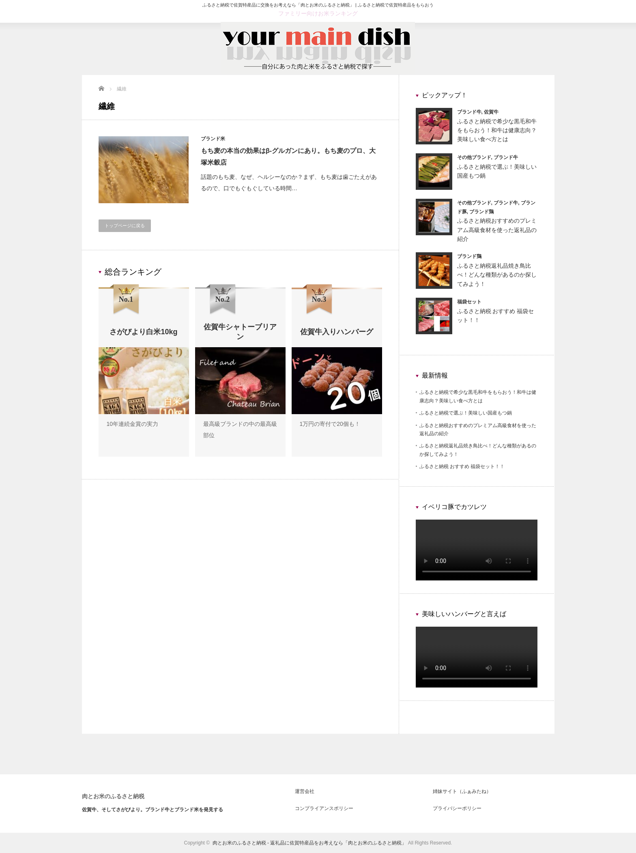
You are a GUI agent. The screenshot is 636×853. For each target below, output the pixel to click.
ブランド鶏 (481, 212)
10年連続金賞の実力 (133, 424)
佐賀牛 (491, 112)
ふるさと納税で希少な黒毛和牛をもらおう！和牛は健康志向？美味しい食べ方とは (497, 130)
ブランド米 (213, 139)
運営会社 (304, 791)
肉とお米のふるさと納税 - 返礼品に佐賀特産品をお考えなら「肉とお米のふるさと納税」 (310, 843)
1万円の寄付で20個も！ (330, 424)
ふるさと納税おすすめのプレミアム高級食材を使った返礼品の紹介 (497, 229)
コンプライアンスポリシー (324, 808)
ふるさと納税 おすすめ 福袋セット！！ (462, 466)
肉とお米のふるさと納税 (113, 796)
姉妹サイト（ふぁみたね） (462, 791)
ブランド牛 (469, 112)
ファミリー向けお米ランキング (318, 13)
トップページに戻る (125, 225)
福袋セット (469, 302)
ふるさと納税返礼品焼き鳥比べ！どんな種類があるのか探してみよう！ (497, 274)
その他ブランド (474, 157)
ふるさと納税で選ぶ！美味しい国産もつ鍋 (465, 413)
